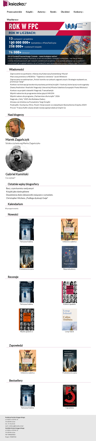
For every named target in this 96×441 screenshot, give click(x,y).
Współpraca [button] (13, 19)
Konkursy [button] (79, 12)
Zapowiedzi (16, 345)
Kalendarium (15, 204)
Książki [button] (29, 12)
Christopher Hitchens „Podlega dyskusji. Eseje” (27, 198)
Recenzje (13, 277)
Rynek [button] (53, 12)
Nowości (13, 214)
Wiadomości (16, 69)
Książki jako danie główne (17, 191)
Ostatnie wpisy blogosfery (23, 184)
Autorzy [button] (42, 12)
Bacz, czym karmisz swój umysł (20, 188)
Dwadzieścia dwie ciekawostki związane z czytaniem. (29, 195)
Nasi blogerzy (16, 114)
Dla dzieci (65, 12)
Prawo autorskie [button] (14, 12)
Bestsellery (15, 380)
